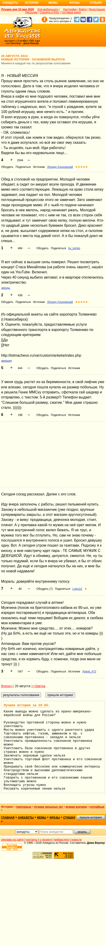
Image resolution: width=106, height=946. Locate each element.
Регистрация (97, 9)
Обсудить (7, 167)
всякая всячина (76, 806)
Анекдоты (10, 2)
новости (76, 839)
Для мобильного (47, 9)
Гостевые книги (71, 12)
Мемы (53, 2)
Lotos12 (77, 588)
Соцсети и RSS (49, 12)
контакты (32, 839)
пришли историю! (91, 817)
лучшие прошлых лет (48, 806)
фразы (54, 817)
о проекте (46, 839)
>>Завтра (38, 686)
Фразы (74, 2)
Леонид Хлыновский (60, 167)
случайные (96, 806)
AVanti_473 (89, 671)
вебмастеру (61, 839)
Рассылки (31, 12)
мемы (41, 817)
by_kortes (74, 248)
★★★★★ (81, 167)
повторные (23, 806)
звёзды (5, 288)
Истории (31, 2)
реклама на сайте (12, 839)
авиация (6, 360)
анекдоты (26, 817)
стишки (69, 817)
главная (7, 817)
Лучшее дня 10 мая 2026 (17, 9)
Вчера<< (7, 686)
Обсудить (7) (44, 588)
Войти (83, 9)
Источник (39, 167)
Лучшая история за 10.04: (27, 705)
